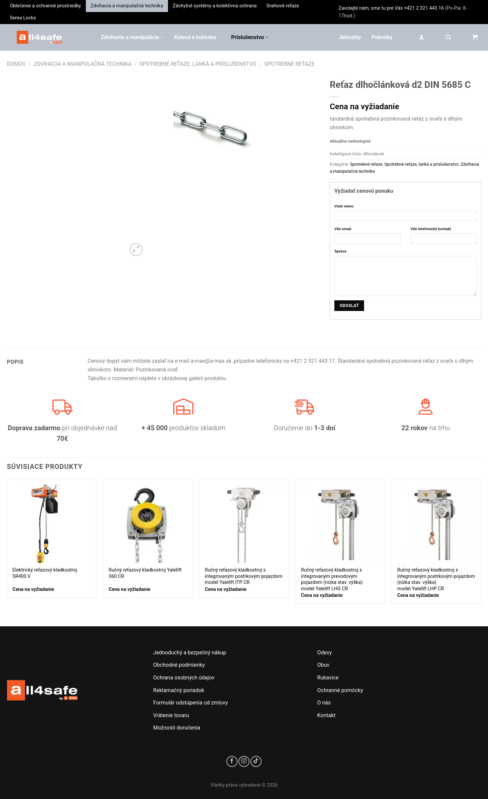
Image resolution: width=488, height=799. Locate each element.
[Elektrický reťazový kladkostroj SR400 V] (51, 524)
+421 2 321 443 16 (424, 8)
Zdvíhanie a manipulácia (132, 37)
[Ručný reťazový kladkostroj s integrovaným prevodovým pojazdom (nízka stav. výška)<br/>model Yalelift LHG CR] (340, 524)
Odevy (324, 652)
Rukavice (328, 677)
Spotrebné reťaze (289, 64)
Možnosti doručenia (176, 728)
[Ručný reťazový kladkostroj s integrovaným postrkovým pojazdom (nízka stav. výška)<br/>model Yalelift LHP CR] (436, 524)
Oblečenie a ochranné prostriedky (45, 6)
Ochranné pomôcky (340, 690)
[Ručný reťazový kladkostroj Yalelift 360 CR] (148, 524)
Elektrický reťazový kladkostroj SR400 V (44, 573)
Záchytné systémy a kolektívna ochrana (215, 6)
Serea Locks (23, 18)
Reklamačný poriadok (178, 690)
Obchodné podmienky (179, 665)
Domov (16, 64)
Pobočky (382, 37)
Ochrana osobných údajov (184, 677)
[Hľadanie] (448, 37)
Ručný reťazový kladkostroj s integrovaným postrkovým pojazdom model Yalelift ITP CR (244, 576)
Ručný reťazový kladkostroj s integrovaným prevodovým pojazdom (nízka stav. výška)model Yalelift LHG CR (331, 579)
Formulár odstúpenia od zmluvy (190, 702)
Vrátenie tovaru (171, 715)
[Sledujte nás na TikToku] (256, 761)
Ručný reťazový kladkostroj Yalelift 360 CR (145, 573)
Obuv (323, 665)
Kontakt (326, 715)
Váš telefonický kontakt (431, 228)
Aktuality (350, 37)
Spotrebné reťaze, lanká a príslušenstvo (198, 64)
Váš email (342, 228)
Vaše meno (344, 206)
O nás (324, 702)
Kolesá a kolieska (197, 37)
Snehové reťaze (282, 6)
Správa (340, 251)
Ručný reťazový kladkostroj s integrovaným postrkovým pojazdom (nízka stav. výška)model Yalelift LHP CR (436, 579)
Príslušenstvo (250, 37)
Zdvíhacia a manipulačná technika (127, 6)
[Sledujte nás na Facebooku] (231, 761)
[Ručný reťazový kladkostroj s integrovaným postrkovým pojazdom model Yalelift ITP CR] (244, 524)
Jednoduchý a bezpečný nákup (189, 652)
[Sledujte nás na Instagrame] (244, 761)
